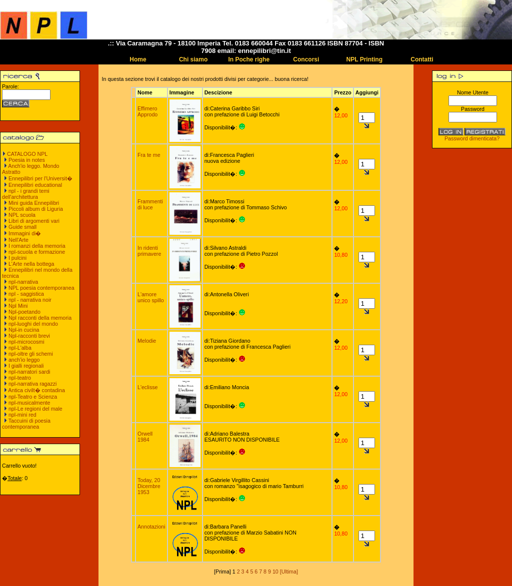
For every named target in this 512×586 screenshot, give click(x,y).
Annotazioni (152, 527)
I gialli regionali (26, 366)
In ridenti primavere (149, 251)
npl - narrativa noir (30, 300)
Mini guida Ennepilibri (33, 203)
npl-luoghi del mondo (33, 324)
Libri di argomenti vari (34, 221)
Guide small (22, 227)
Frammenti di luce (150, 204)
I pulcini (17, 258)
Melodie (147, 341)
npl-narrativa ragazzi (32, 384)
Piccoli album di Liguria (35, 209)
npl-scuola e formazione (36, 252)
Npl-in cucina (24, 330)
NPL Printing (364, 59)
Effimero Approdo (148, 111)
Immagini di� (24, 233)
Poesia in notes (26, 160)
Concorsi (306, 59)
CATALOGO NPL (27, 154)
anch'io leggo (24, 360)
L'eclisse (148, 387)
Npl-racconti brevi (29, 336)
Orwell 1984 (145, 437)
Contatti (421, 59)
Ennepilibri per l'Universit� (40, 178)
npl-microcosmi (26, 342)
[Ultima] (289, 572)
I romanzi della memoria (37, 246)
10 (275, 572)
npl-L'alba (20, 348)
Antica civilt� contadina (36, 390)
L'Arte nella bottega (31, 264)
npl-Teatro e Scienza (32, 397)
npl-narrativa (23, 282)
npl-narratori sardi (29, 372)
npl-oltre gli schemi (30, 354)
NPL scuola (22, 215)
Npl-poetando (24, 312)
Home (138, 59)
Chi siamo (193, 59)
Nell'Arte (18, 240)
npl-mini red (22, 415)
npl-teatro (19, 378)
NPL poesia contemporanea (41, 288)
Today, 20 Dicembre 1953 (149, 486)
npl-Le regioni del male (35, 409)
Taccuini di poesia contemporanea (26, 424)
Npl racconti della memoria (40, 318)
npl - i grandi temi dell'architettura (26, 194)
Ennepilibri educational (35, 185)
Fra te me (149, 155)
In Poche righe (249, 59)
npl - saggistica (26, 294)
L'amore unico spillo (151, 297)
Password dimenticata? (472, 138)
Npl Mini (18, 306)
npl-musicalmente (29, 403)
